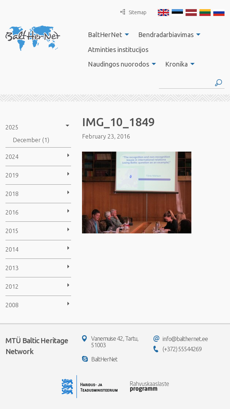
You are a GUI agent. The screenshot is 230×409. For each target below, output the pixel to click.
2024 (12, 156)
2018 (12, 194)
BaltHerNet (105, 34)
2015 (12, 231)
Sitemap (133, 12)
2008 (12, 305)
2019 (12, 175)
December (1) (31, 140)
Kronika (176, 64)
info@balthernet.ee (180, 339)
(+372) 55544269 (177, 349)
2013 (12, 268)
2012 (12, 286)
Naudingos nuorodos (118, 64)
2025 (12, 127)
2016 (12, 212)
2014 (12, 249)
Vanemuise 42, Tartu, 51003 (110, 341)
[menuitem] (106, 34)
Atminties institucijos (118, 49)
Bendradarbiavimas (166, 34)
